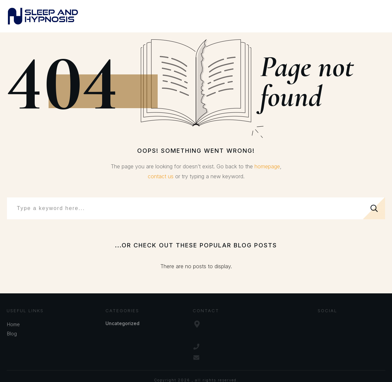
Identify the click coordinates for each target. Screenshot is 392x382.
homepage (267, 166)
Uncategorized (122, 323)
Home (13, 324)
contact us (161, 176)
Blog (12, 333)
